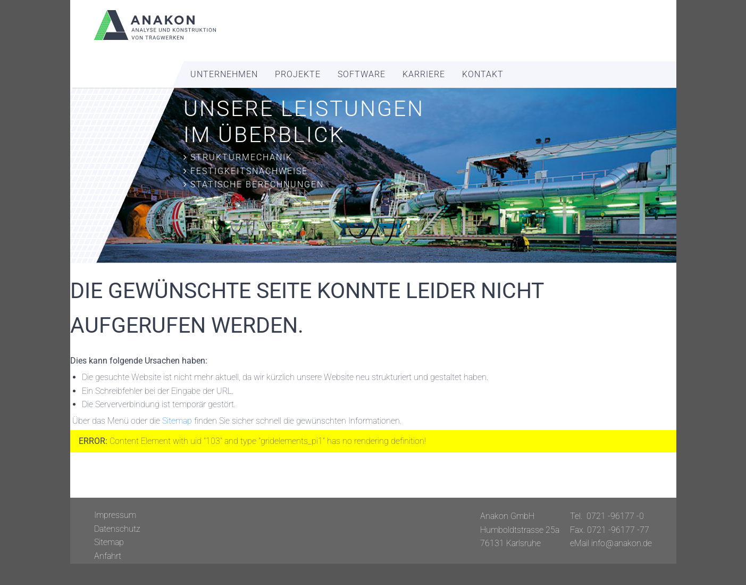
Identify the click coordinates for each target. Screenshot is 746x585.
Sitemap (177, 421)
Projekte (298, 74)
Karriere (424, 74)
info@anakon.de (621, 543)
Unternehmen (224, 74)
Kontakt (483, 74)
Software (361, 74)
